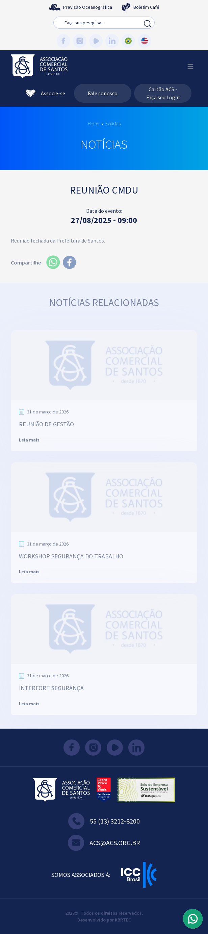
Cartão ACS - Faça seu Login (163, 93)
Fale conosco (103, 93)
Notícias (113, 124)
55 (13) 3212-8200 (104, 821)
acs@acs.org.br (104, 843)
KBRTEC (123, 920)
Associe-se (45, 93)
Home (93, 124)
